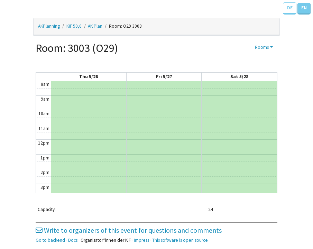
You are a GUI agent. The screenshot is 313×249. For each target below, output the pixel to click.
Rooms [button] (262, 47)
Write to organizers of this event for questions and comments (129, 230)
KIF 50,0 (74, 26)
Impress (141, 240)
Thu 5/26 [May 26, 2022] (88, 77)
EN (304, 8)
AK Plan (95, 26)
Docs (72, 240)
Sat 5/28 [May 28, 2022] (239, 77)
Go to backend (50, 240)
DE (290, 8)
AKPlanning (49, 26)
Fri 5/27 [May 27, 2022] (164, 77)
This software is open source (180, 240)
